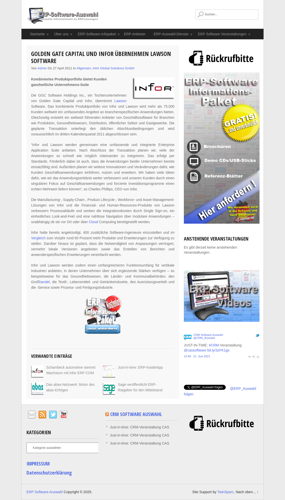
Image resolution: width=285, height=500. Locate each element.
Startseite (39, 34)
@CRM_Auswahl (204, 337)
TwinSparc (225, 492)
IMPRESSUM (38, 463)
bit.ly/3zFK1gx (218, 350)
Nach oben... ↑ (247, 492)
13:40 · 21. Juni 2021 (197, 356)
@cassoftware (195, 350)
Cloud (93, 222)
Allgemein (83, 68)
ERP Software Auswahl (62, 16)
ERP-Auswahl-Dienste (173, 34)
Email (32, 415)
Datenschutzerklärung (49, 472)
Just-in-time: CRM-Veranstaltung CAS (139, 427)
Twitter (53, 415)
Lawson (120, 101)
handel (44, 282)
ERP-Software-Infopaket (99, 34)
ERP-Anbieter (135, 34)
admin (42, 68)
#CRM (214, 345)
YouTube (64, 415)
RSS (42, 415)
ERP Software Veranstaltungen (224, 34)
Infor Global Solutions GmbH (113, 68)
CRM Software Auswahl (208, 334)
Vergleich (38, 238)
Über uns (63, 34)
